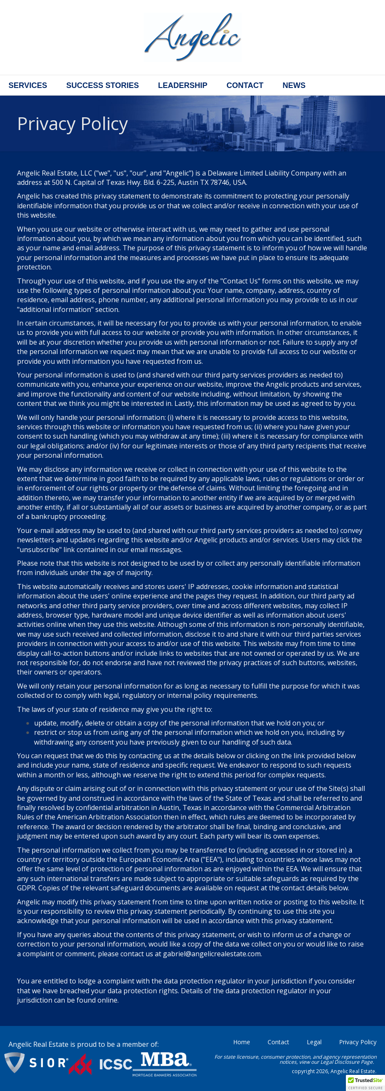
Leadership (182, 85)
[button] (365, 1083)
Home (241, 1042)
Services (28, 85)
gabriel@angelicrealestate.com (212, 953)
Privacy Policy (357, 1042)
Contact (244, 85)
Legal (314, 1042)
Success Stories (102, 85)
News (293, 85)
